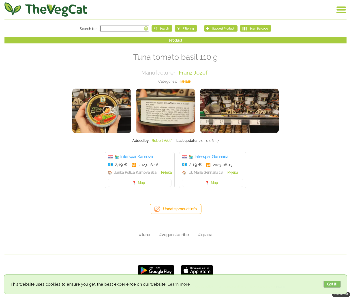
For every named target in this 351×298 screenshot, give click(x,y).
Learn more (178, 284)
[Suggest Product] (221, 28)
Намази (184, 81)
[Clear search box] (146, 28)
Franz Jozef (193, 72)
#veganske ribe (174, 234)
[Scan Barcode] (255, 28)
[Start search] (162, 28)
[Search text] (124, 28)
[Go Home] (45, 9)
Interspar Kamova (136, 156)
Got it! (332, 284)
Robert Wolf (162, 141)
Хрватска (110, 157)
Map (141, 183)
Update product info (180, 209)
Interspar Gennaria (211, 156)
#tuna (144, 234)
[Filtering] (186, 28)
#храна (205, 234)
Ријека (166, 172)
